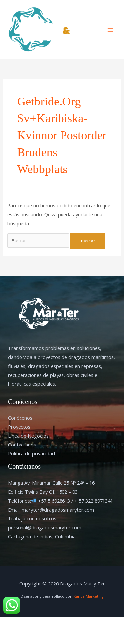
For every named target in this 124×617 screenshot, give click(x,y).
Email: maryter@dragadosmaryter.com (51, 509)
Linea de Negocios (28, 435)
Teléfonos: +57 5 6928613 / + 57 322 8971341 (60, 500)
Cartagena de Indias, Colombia (42, 536)
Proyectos (19, 426)
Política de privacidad (31, 453)
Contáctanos (22, 444)
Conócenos (20, 417)
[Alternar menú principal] (110, 30)
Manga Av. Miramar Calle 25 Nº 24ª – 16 (51, 482)
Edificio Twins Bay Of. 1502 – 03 (43, 491)
